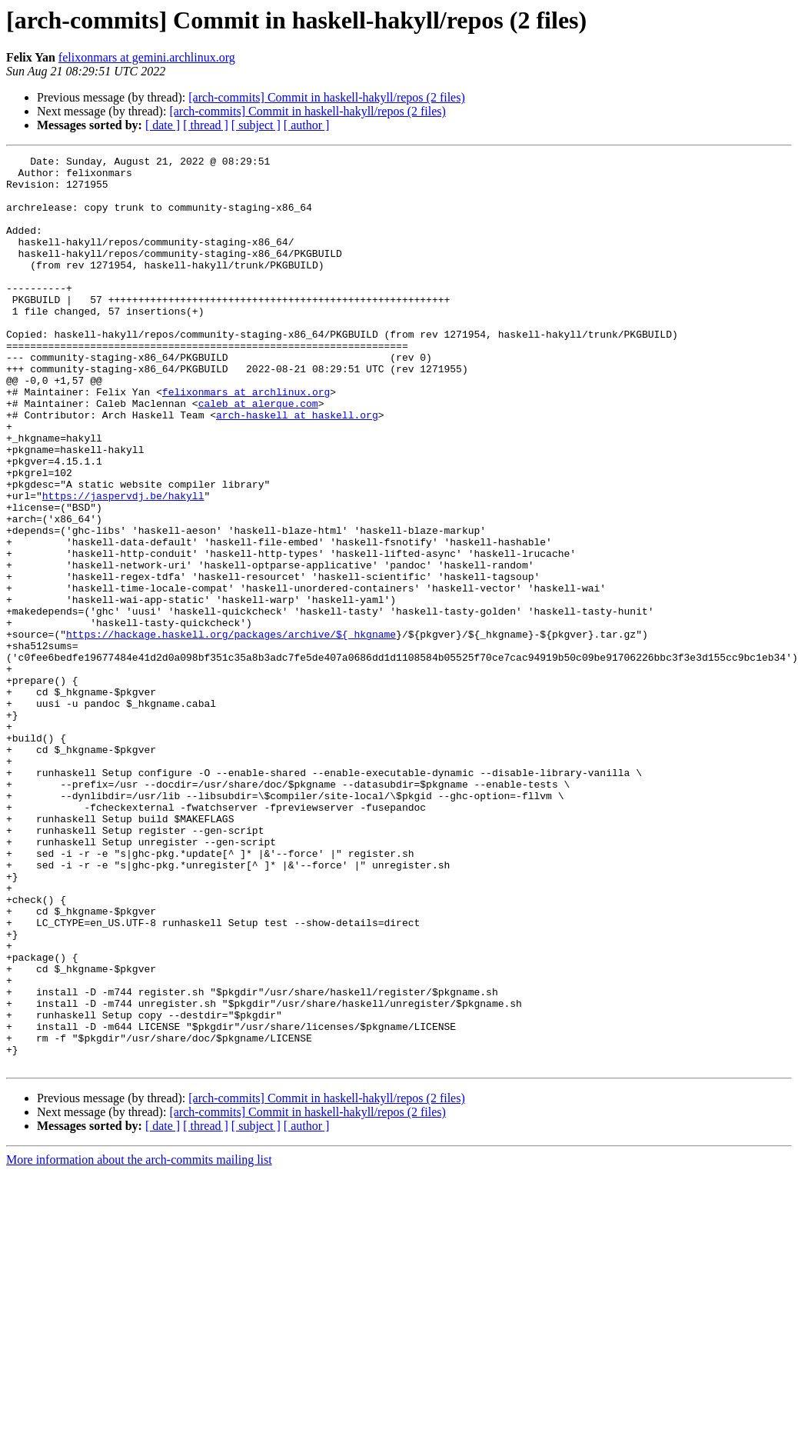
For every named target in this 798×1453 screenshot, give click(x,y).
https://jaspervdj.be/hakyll (123, 565)
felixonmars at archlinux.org (246, 440)
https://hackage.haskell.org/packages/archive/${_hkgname (231, 731)
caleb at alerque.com (258, 454)
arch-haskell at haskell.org (297, 468)
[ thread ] (205, 125)
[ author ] (307, 125)
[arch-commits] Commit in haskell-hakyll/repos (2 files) (326, 97)
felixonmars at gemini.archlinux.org (146, 57)
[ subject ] (256, 125)
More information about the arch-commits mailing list (139, 1341)
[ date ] (162, 125)
